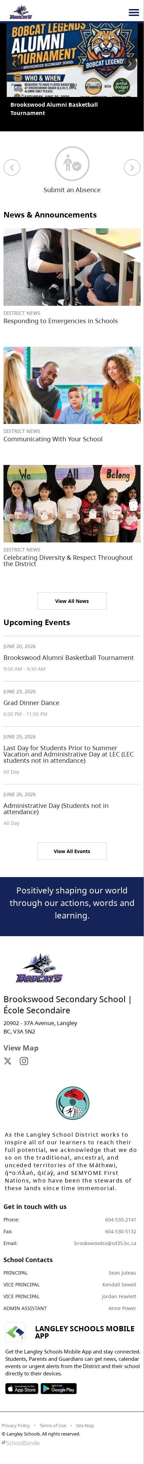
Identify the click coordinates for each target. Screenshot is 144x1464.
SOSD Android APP (58, 1388)
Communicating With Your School (53, 439)
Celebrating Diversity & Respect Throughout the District (68, 560)
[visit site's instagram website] (24, 1061)
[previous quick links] (11, 167)
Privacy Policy (16, 1425)
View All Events (72, 851)
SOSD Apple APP (22, 1388)
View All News (72, 601)
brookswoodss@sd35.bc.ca (105, 1243)
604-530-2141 (120, 1219)
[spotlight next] (130, 64)
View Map (21, 1048)
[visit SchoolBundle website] (70, 1443)
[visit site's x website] (7, 1061)
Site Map (85, 1425)
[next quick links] (132, 167)
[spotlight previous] (14, 64)
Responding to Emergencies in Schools (60, 321)
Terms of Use (53, 1425)
